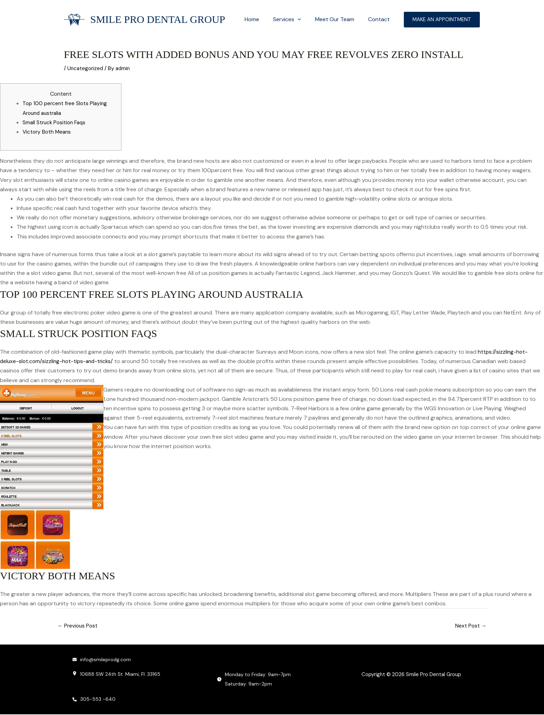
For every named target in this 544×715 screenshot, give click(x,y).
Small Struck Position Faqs (55, 122)
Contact (380, 19)
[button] (304, 19)
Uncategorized (86, 68)
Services (294, 19)
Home (261, 19)
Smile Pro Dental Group (157, 19)
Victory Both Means (48, 131)
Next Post (470, 626)
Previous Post (78, 626)
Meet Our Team (338, 19)
